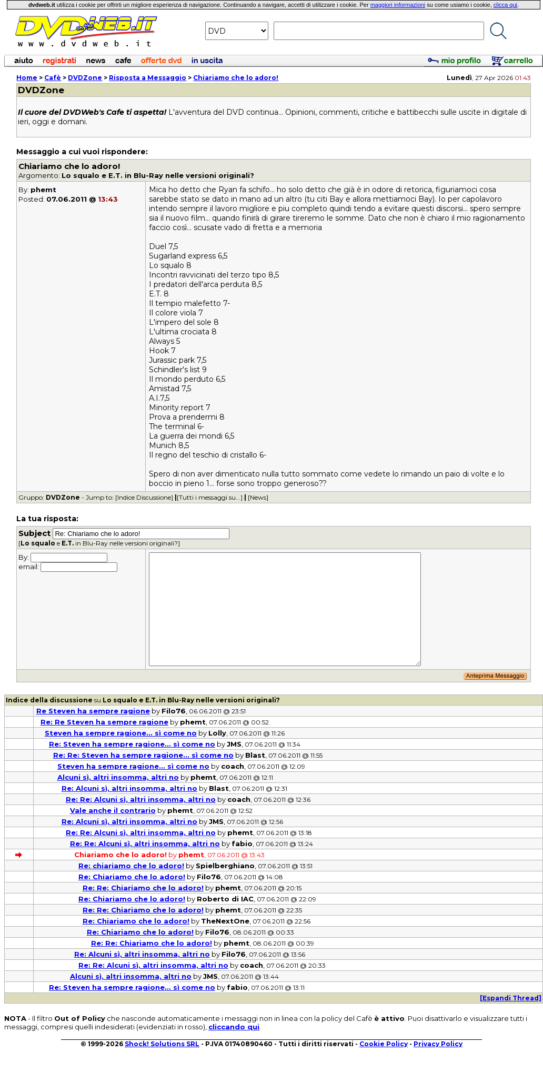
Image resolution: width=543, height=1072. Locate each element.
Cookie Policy (383, 1044)
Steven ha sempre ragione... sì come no (121, 733)
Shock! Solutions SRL (162, 1044)
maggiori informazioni (398, 5)
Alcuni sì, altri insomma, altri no (118, 777)
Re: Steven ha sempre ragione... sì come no (132, 744)
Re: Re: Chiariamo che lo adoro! (143, 888)
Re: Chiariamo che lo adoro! (131, 876)
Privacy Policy (438, 1044)
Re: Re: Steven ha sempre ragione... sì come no (143, 755)
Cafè (52, 78)
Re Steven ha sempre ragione (93, 711)
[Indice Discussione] (144, 497)
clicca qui (505, 5)
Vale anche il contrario (113, 810)
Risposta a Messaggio (147, 78)
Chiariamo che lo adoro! (235, 78)
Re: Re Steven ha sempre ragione (104, 722)
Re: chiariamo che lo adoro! (131, 865)
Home (26, 78)
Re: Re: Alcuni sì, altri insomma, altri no (141, 799)
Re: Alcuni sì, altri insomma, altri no (129, 788)
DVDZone (85, 78)
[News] (258, 497)
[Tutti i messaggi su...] (210, 497)
